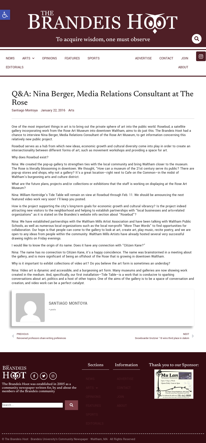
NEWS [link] (10, 58)
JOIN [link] (184, 58)
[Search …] (32, 405)
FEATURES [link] (72, 58)
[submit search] (71, 405)
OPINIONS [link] (49, 58)
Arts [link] (71, 110)
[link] (5, 15)
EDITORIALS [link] (14, 67)
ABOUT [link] (183, 67)
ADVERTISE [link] (143, 58)
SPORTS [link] (94, 58)
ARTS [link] (28, 58)
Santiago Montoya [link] (68, 303)
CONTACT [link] (166, 58)
